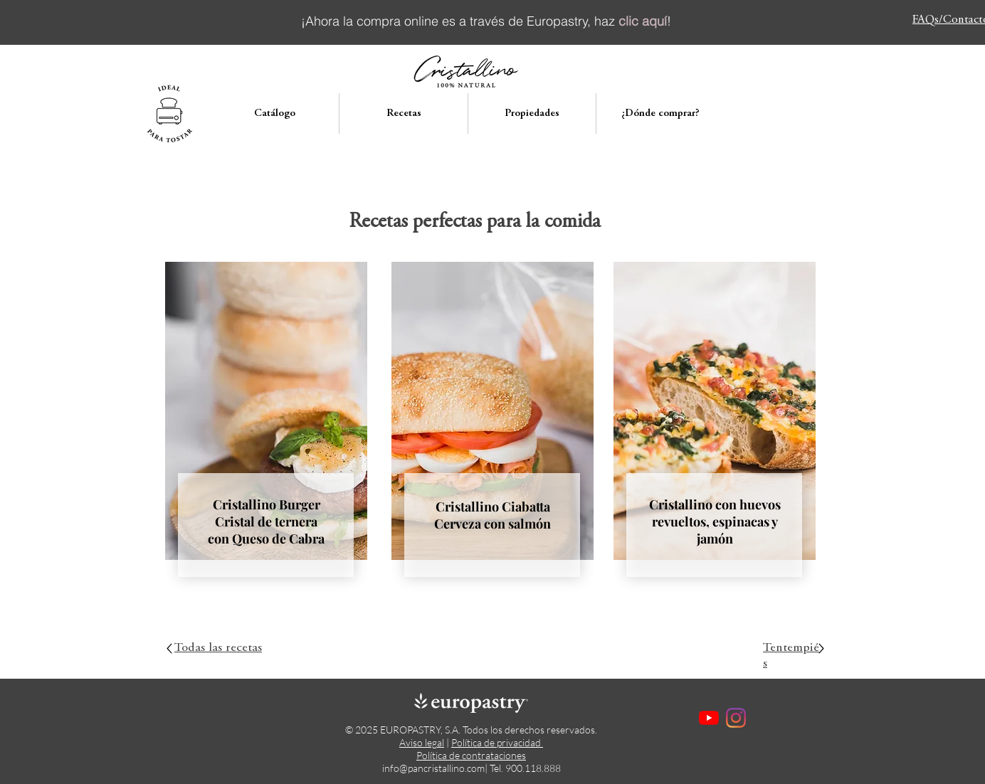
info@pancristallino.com (433, 768)
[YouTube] (709, 718)
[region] (266, 437)
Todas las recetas (218, 648)
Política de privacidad (497, 742)
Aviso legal (421, 742)
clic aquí (642, 21)
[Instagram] (736, 718)
